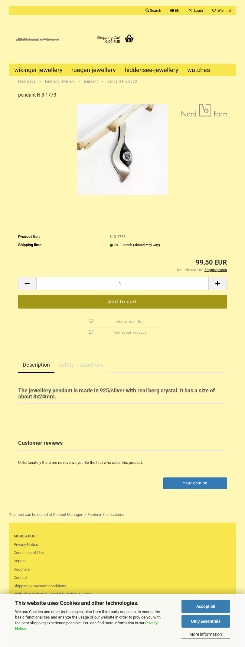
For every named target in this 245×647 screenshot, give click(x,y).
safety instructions (81, 364)
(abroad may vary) (146, 245)
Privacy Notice (26, 544)
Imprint (20, 561)
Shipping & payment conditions (40, 586)
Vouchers (22, 569)
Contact (20, 577)
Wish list (221, 10)
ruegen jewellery (93, 70)
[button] (175, 10)
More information (205, 634)
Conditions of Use (29, 552)
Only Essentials (205, 621)
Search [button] (153, 10)
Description (36, 364)
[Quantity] (122, 283)
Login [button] (196, 10)
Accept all (205, 606)
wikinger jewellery (38, 70)
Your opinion (195, 483)
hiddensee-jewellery (151, 70)
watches (198, 70)
